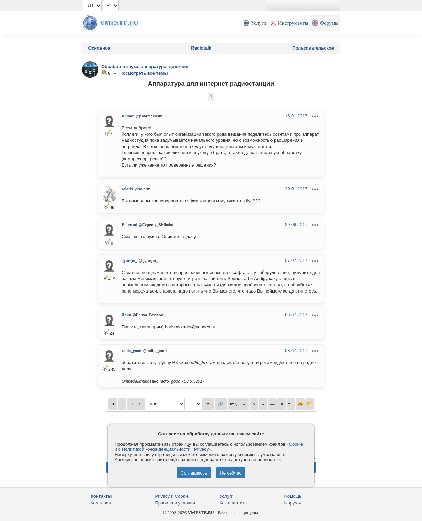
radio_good (131, 350)
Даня (126, 314)
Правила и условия (175, 503)
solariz (127, 189)
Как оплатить (233, 503)
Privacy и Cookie (172, 496)
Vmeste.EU (119, 22)
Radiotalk (201, 48)
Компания (101, 503)
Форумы (292, 503)
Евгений (129, 224)
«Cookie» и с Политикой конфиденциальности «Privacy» (210, 447)
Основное (99, 48)
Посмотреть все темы (143, 73)
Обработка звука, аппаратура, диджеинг (145, 66)
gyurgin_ (129, 260)
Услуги (226, 496)
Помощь (293, 496)
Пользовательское (313, 48)
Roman (128, 116)
